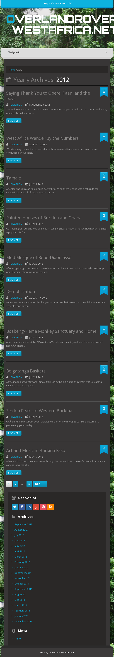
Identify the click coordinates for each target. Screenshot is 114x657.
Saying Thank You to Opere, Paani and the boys (48, 95)
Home (12, 69)
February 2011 (22, 610)
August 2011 (21, 594)
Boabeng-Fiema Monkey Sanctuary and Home (51, 331)
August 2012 (21, 529)
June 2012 (19, 540)
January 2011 (21, 616)
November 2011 (22, 578)
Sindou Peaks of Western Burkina (39, 410)
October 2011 (21, 583)
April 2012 (19, 551)
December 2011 (22, 572)
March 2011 (20, 605)
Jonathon (16, 104)
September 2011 (23, 589)
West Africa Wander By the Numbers (42, 138)
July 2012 (19, 535)
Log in (17, 638)
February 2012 (22, 562)
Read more (14, 120)
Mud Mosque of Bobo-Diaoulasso (38, 257)
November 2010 (22, 621)
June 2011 (19, 599)
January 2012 (21, 567)
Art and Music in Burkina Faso (35, 450)
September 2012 (23, 524)
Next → (40, 483)
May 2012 (19, 545)
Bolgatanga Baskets (25, 371)
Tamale (13, 178)
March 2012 (20, 556)
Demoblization (20, 291)
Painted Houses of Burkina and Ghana (44, 217)
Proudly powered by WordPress (57, 652)
